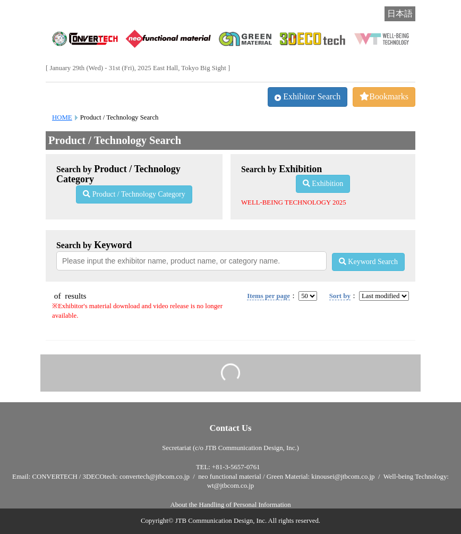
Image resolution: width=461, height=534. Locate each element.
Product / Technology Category (134, 194)
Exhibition (323, 184)
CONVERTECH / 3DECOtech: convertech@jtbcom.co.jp (110, 476)
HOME (62, 117)
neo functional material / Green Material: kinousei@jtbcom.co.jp (286, 476)
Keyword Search (368, 262)
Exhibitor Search (307, 96)
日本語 (400, 13)
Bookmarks (384, 96)
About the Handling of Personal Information (230, 504)
